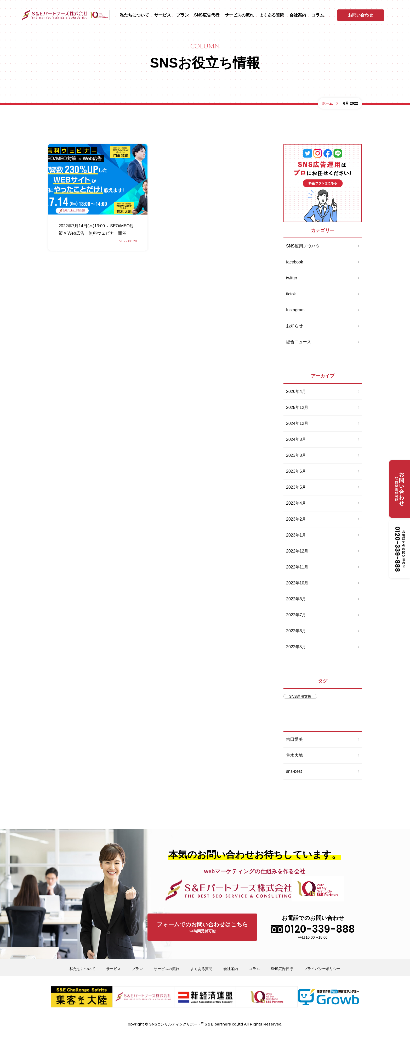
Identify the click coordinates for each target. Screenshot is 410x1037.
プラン (182, 15)
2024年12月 (297, 423)
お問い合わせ (360, 15)
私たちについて (134, 15)
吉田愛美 (294, 739)
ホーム (327, 103)
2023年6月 (296, 471)
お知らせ (294, 326)
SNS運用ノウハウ (303, 246)
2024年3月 (296, 439)
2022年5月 (296, 647)
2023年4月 (296, 503)
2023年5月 (296, 487)
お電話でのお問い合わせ (312, 927)
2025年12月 (297, 407)
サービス (162, 15)
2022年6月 (296, 631)
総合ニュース (298, 342)
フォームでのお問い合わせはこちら (202, 927)
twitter (291, 278)
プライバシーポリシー (322, 969)
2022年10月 (297, 583)
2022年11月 (297, 567)
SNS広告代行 (206, 15)
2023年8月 (296, 455)
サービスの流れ (239, 15)
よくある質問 (271, 15)
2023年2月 (296, 519)
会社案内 (297, 15)
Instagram (295, 310)
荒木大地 (294, 755)
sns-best (294, 771)
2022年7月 (296, 615)
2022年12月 (297, 551)
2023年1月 (296, 535)
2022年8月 (296, 599)
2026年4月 (296, 391)
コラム (317, 15)
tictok (291, 294)
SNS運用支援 (300, 696)
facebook (294, 262)
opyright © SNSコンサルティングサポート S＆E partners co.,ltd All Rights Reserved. (205, 1024)
